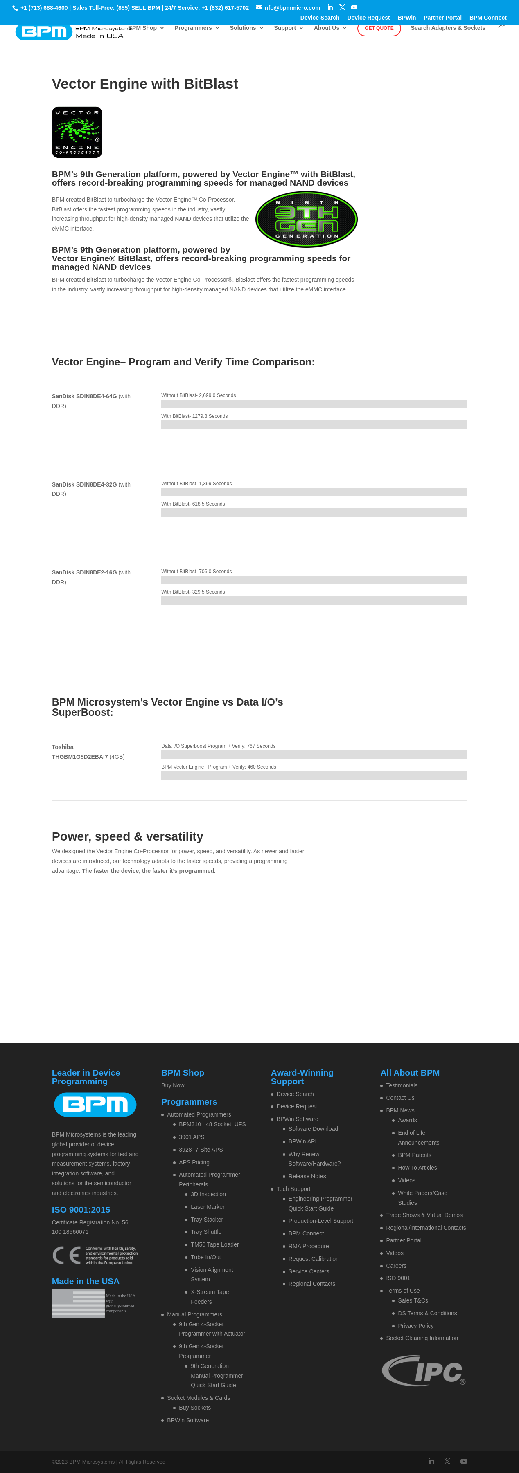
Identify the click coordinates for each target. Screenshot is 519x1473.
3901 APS (191, 1137)
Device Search (320, 18)
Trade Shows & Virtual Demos (424, 1215)
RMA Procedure (309, 1246)
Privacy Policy (415, 1326)
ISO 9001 (398, 1278)
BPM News (400, 1110)
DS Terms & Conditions (427, 1313)
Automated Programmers (199, 1114)
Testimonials (401, 1085)
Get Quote (379, 28)
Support (285, 28)
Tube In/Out (206, 1257)
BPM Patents (414, 1155)
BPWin (407, 18)
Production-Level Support (321, 1220)
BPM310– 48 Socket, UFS (212, 1124)
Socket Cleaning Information (422, 1338)
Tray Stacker (207, 1219)
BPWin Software (188, 1420)
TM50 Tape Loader (215, 1244)
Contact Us (400, 1097)
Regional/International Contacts (426, 1227)
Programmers (193, 28)
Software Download (313, 1128)
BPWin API (302, 1141)
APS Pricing (194, 1162)
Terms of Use (403, 1290)
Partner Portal (443, 18)
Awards (407, 1120)
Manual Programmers (194, 1314)
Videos (406, 1180)
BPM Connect (488, 18)
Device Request (368, 18)
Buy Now (172, 1085)
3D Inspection (208, 1194)
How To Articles (417, 1167)
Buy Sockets (195, 1407)
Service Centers (309, 1271)
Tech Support (294, 1189)
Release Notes (307, 1176)
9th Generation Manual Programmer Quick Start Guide (217, 1376)
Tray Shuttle (206, 1232)
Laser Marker (207, 1207)
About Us (326, 28)
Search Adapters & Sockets (448, 28)
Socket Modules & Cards (198, 1398)
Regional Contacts (312, 1283)
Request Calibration (314, 1259)
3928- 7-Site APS (201, 1149)
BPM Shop (142, 28)
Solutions (243, 28)
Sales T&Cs (413, 1300)
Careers (396, 1265)
